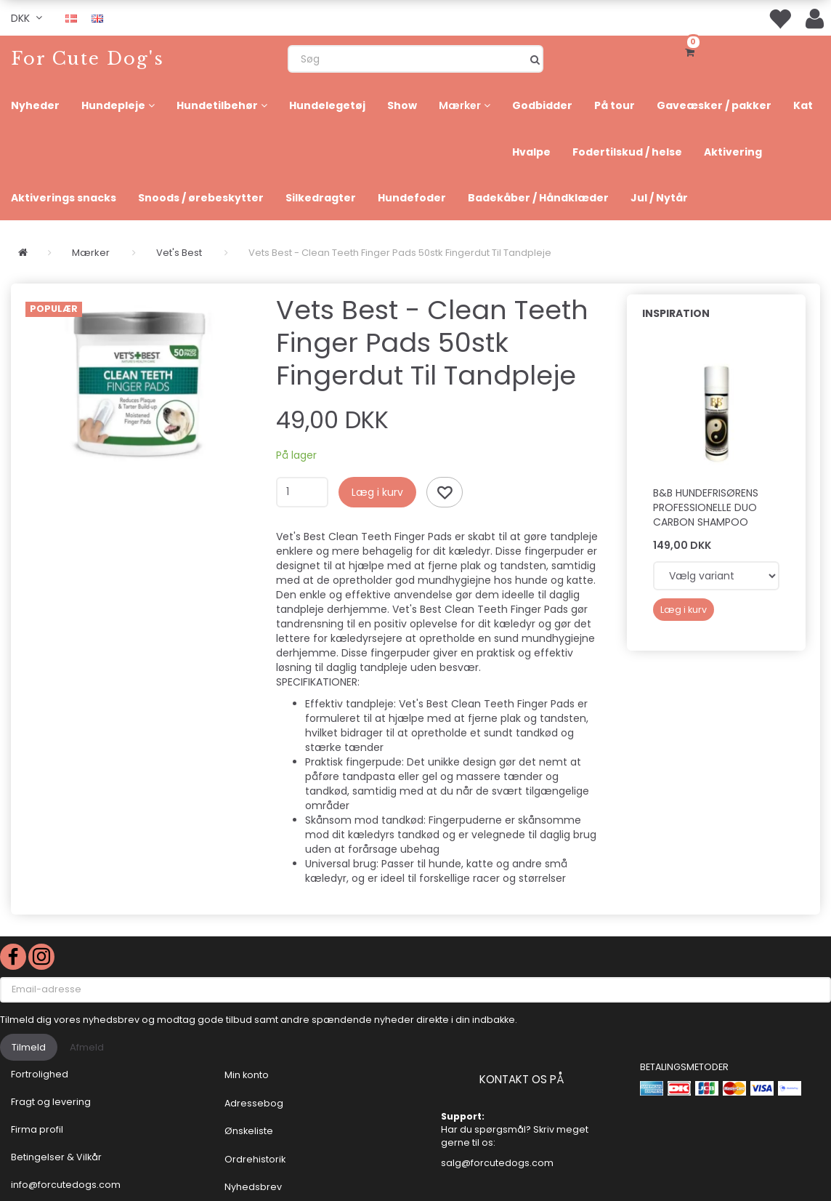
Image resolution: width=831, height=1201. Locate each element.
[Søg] (535, 59)
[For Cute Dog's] (87, 58)
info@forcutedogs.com (66, 1184)
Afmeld (87, 1047)
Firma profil (37, 1129)
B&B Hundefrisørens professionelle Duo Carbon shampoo (705, 507)
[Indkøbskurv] (692, 51)
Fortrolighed (39, 1074)
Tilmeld (29, 1047)
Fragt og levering (51, 1102)
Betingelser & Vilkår (56, 1157)
